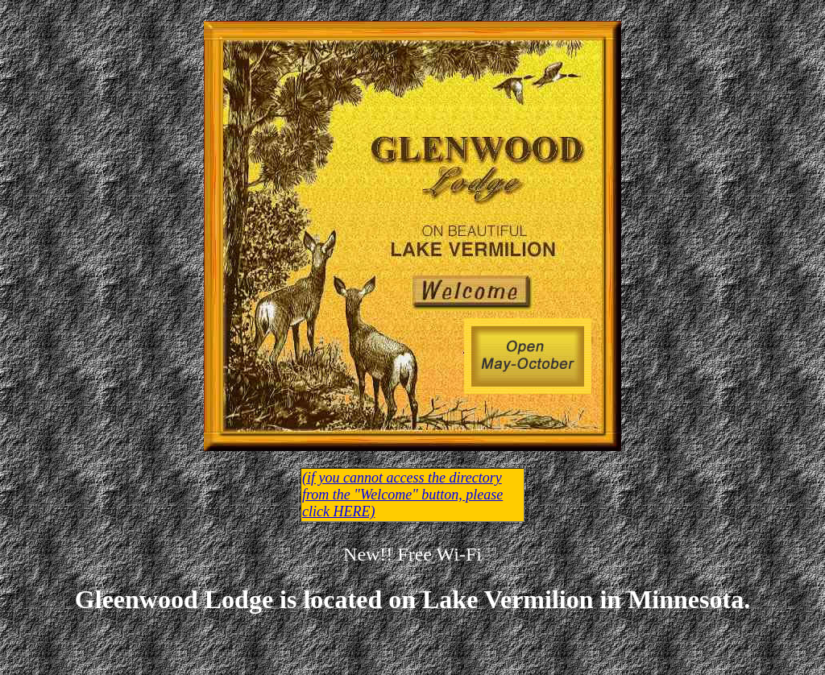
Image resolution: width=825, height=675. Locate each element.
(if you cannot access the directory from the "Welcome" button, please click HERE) (402, 495)
